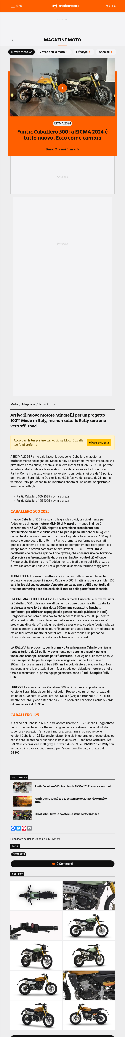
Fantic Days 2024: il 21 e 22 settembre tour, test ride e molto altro (71, 800)
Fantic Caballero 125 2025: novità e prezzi (43, 500)
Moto (14, 404)
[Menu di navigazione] (17, 6)
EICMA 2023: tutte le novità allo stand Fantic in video (67, 814)
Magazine (28, 404)
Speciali (106, 52)
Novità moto (21, 52)
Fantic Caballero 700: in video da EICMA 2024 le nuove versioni (73, 787)
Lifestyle (83, 52)
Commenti (62, 864)
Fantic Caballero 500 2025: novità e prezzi (43, 496)
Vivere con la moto (54, 52)
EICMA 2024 (19, 854)
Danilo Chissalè (36, 839)
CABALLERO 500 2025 (30, 511)
